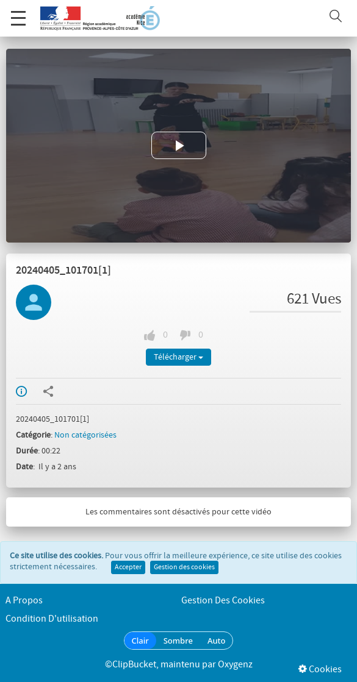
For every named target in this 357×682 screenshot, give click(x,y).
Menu (18, 12)
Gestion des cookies (184, 567)
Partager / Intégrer (48, 391)
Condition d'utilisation (51, 619)
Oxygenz (235, 664)
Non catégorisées (85, 435)
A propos (24, 600)
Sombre (178, 640)
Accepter (128, 567)
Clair (140, 640)
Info (21, 391)
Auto (216, 640)
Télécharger (178, 357)
